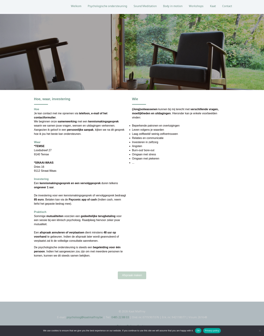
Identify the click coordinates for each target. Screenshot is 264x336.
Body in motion (176, 6)
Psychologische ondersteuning (112, 6)
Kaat (214, 6)
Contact (228, 6)
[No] (259, 330)
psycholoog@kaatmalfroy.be (85, 317)
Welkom (82, 6)
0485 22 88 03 (120, 317)
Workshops (198, 6)
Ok (198, 330)
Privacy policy (212, 330)
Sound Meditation (149, 6)
